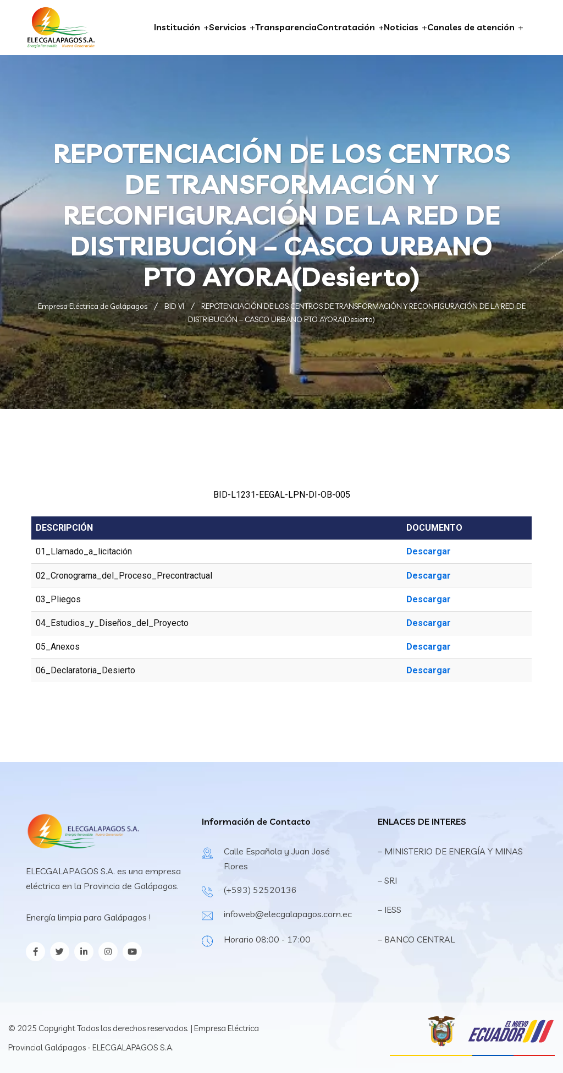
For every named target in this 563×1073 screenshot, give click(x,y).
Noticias (401, 26)
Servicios (227, 26)
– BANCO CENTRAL (416, 939)
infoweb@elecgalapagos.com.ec (288, 913)
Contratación (346, 26)
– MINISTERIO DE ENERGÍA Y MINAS (451, 851)
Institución (177, 26)
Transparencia (286, 26)
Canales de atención (471, 26)
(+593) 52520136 (260, 889)
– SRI (387, 880)
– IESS (389, 909)
